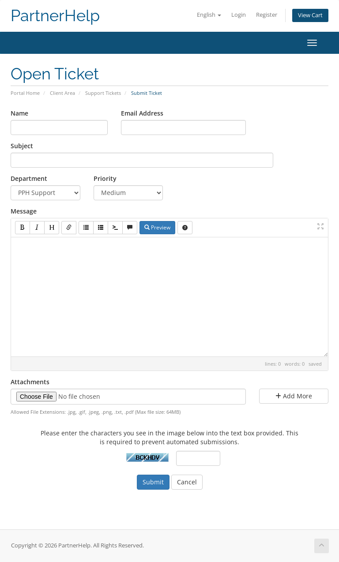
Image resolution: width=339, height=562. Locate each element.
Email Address (142, 113)
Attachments (30, 382)
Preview (157, 227)
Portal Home (25, 93)
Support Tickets (103, 93)
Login (238, 15)
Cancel (187, 482)
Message (24, 211)
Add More (293, 396)
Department (29, 178)
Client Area (62, 93)
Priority (105, 178)
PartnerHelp (55, 15)
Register (266, 15)
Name (19, 113)
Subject (22, 146)
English (209, 15)
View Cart (310, 15)
